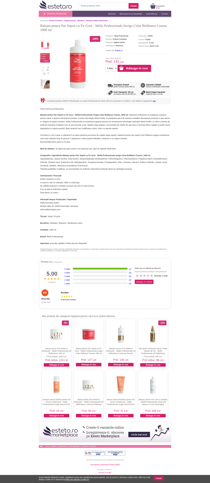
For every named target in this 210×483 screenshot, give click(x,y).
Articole (53, 446)
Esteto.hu (85, 446)
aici (154, 101)
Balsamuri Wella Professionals (97, 20)
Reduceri (112, 13)
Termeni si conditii (104, 473)
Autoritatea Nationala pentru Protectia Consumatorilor (105, 460)
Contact (164, 13)
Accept (158, 478)
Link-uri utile (62, 446)
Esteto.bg (93, 446)
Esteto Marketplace (74, 446)
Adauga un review (144, 282)
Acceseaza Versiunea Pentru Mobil (104, 465)
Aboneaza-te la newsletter (131, 13)
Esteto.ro (119, 50)
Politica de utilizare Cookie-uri (76, 479)
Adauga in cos (56, 365)
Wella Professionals (55, 237)
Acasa (47, 446)
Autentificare (151, 13)
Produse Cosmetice (56, 20)
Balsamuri (81, 20)
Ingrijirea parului (70, 20)
